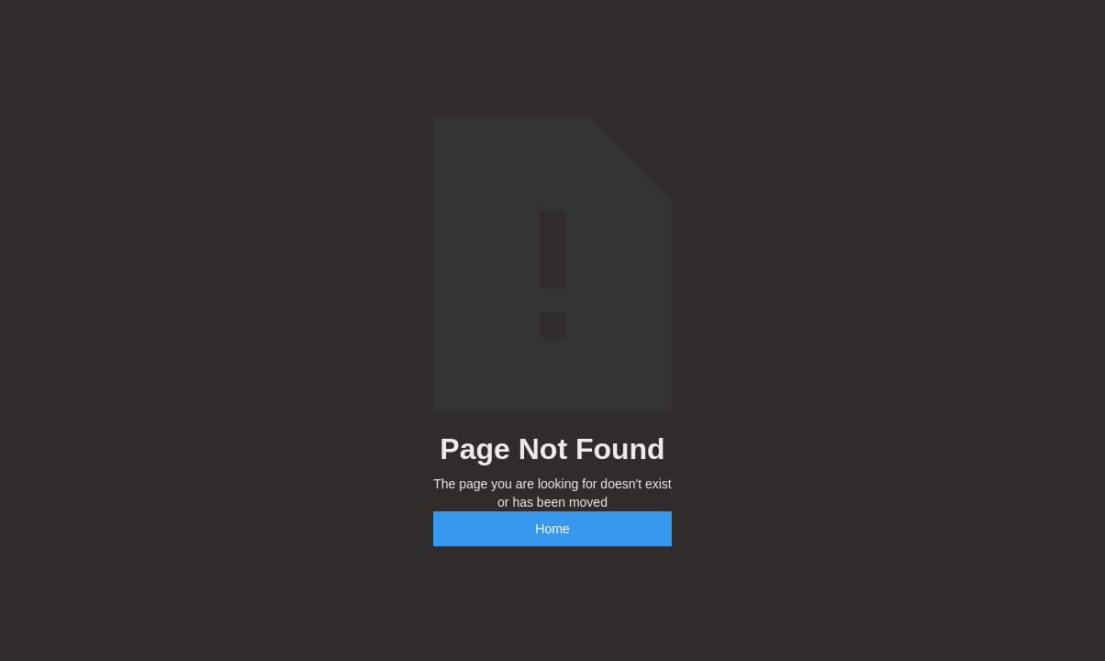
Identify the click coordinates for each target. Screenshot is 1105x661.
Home (552, 528)
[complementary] (972, 560)
